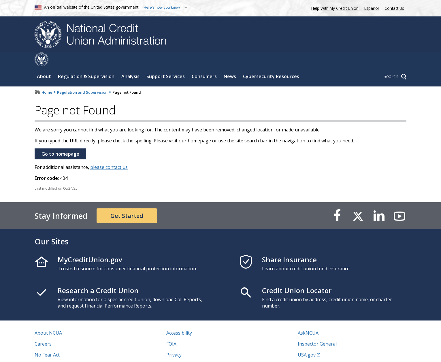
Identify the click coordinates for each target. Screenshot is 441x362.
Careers (43, 330)
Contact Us (394, 8)
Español (371, 8)
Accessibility (179, 319)
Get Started (126, 202)
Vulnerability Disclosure (60, 352)
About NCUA (48, 319)
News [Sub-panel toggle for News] (230, 62)
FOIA (171, 330)
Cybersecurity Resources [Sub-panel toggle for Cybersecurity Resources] (271, 62)
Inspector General (317, 330)
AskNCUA (308, 319)
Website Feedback (185, 352)
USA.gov (307, 341)
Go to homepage (60, 140)
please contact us (109, 153)
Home (47, 78)
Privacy (174, 341)
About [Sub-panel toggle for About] (44, 62)
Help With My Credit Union (334, 7)
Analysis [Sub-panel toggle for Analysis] (130, 62)
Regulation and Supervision (82, 78)
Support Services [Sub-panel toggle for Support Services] (165, 62)
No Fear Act (47, 341)
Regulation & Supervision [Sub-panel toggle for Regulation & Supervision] (86, 62)
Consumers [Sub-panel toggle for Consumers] (204, 62)
